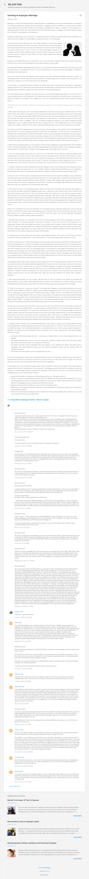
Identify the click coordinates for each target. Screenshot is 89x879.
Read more (78, 816)
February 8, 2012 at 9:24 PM (23, 463)
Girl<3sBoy (18, 757)
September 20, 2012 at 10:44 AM (24, 561)
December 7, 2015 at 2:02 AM (23, 669)
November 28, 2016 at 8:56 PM (24, 766)
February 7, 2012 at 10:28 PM (23, 446)
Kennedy (17, 771)
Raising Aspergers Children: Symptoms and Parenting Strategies (31, 843)
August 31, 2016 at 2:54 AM (23, 724)
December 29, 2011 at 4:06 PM (24, 432)
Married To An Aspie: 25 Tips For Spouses (23, 800)
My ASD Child (15, 4)
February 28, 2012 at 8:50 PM (23, 477)
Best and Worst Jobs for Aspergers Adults (23, 822)
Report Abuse (44, 875)
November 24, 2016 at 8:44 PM (24, 752)
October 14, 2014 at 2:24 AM (23, 617)
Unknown (17, 674)
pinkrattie (17, 612)
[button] (80, 15)
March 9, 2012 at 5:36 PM (22, 527)
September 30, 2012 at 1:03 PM (24, 606)
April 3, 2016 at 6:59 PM (22, 704)
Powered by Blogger (45, 867)
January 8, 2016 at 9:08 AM (23, 681)
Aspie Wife (18, 686)
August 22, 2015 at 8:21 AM (23, 641)
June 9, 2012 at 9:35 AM (22, 543)
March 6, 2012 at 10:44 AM (22, 508)
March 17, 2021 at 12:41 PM (23, 782)
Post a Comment (14, 786)
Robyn (16, 622)
